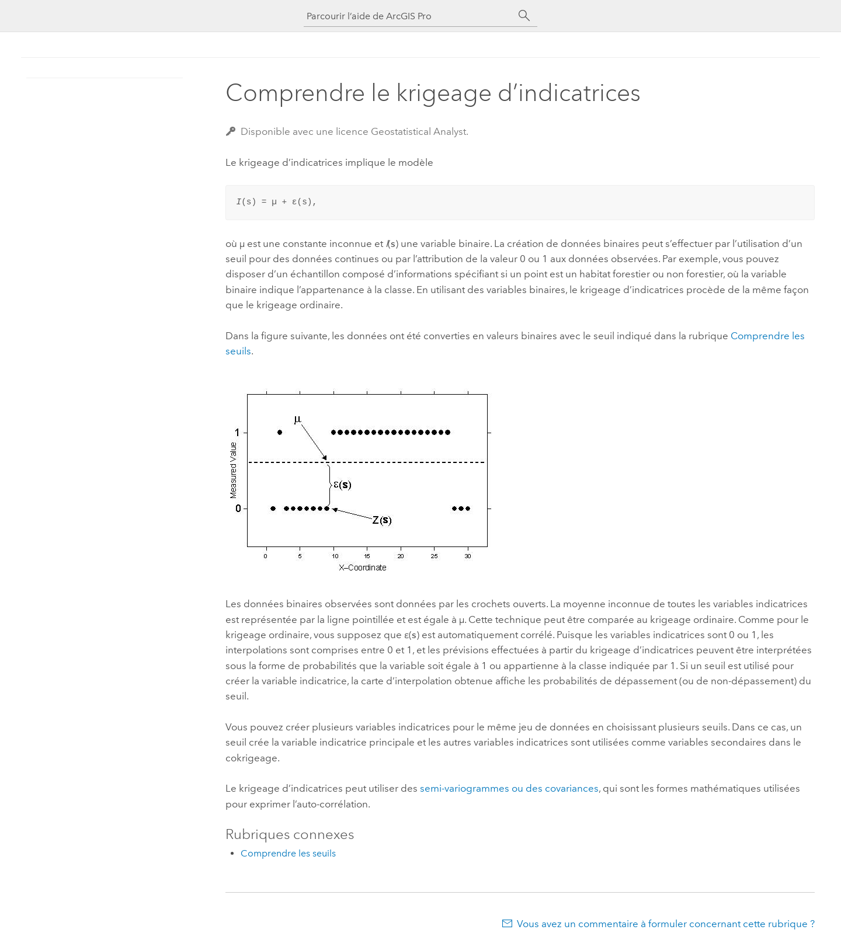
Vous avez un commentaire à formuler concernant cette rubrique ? (666, 923)
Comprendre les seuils (288, 853)
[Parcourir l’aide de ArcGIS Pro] (409, 16)
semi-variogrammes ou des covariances (509, 788)
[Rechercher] (524, 16)
